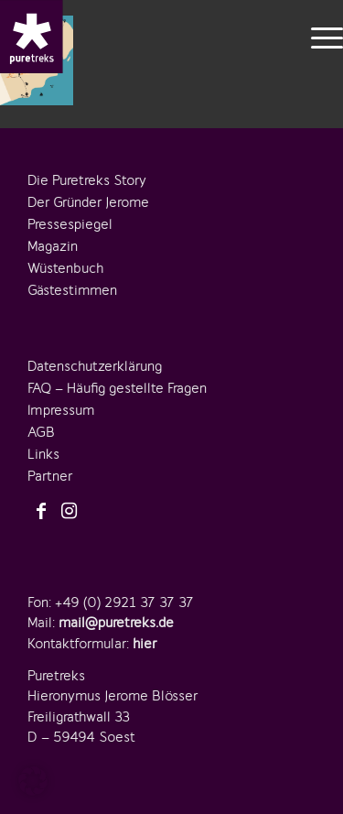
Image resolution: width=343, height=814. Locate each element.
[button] (33, 781)
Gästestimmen (72, 290)
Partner (49, 476)
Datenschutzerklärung (94, 366)
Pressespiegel (70, 224)
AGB (41, 432)
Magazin (52, 246)
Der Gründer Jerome (88, 202)
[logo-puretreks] (31, 36)
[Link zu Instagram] (68, 511)
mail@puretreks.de (116, 622)
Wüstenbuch (65, 268)
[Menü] (318, 36)
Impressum (60, 410)
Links (43, 454)
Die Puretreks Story (86, 180)
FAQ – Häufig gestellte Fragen (117, 388)
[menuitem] (318, 36)
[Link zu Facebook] (41, 511)
